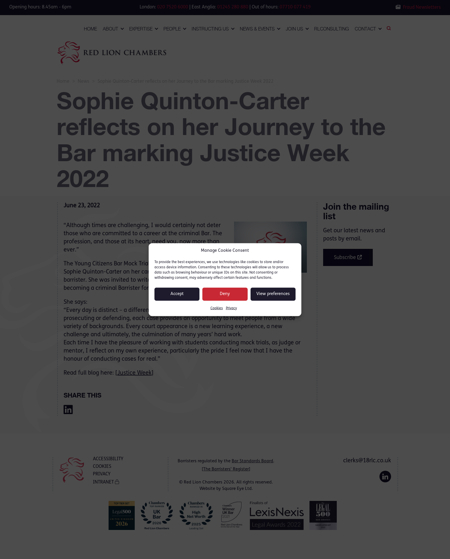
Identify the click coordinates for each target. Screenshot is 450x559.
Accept (177, 294)
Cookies (216, 308)
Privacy (231, 308)
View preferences (273, 294)
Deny (225, 294)
